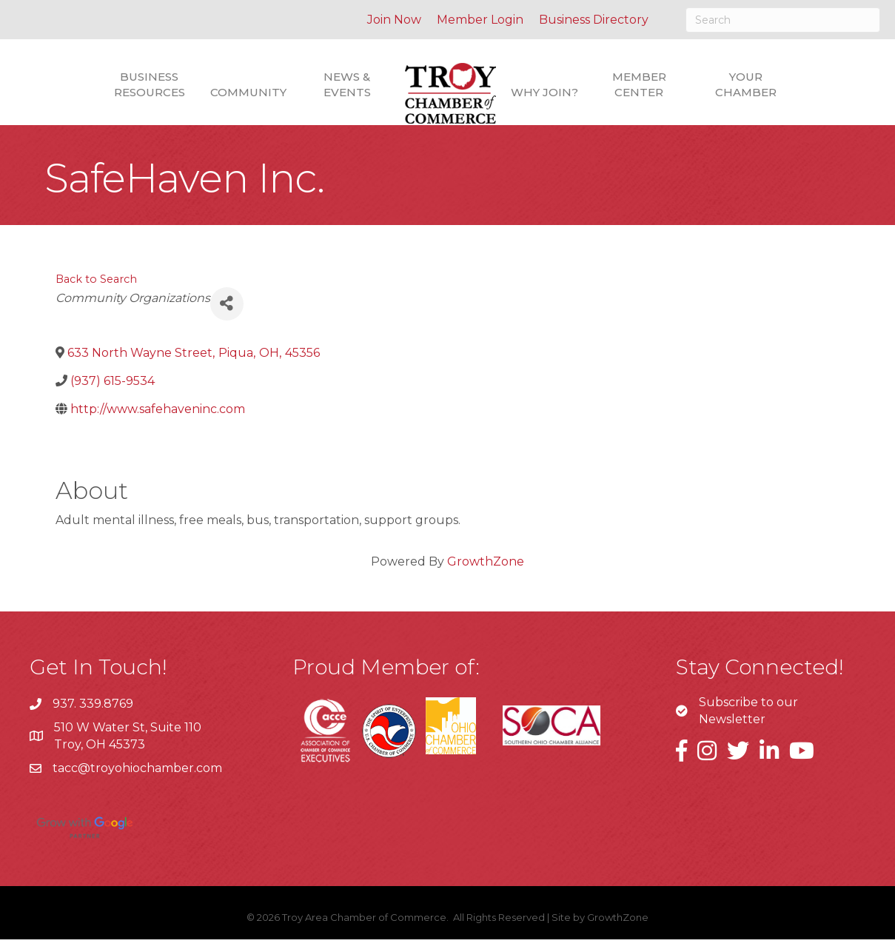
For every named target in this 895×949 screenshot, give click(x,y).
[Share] (227, 313)
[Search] (783, 20)
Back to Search (96, 288)
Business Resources (149, 84)
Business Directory (593, 20)
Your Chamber (746, 84)
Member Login (480, 20)
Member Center (639, 84)
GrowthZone (485, 571)
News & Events (347, 84)
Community (248, 92)
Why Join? (544, 92)
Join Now (394, 20)
